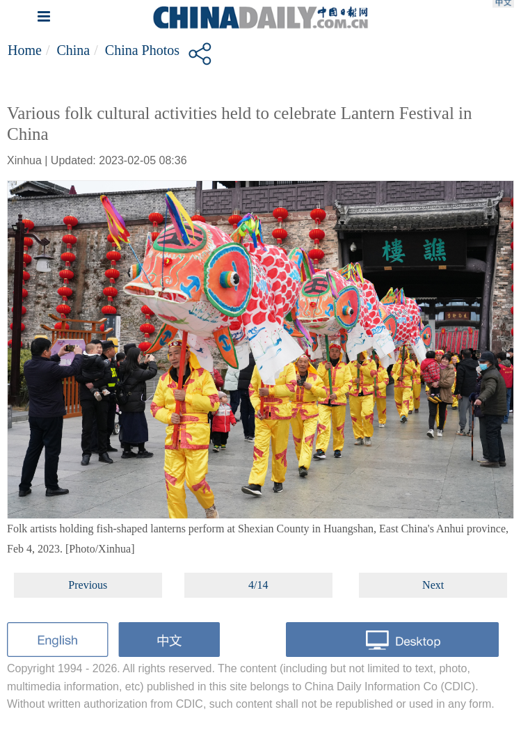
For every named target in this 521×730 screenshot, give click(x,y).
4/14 (258, 585)
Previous (87, 585)
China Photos (142, 50)
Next (433, 585)
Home (25, 50)
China (73, 50)
